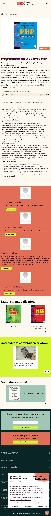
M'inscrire (25, 427)
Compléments (38, 103)
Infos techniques (16, 103)
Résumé (5, 103)
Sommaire (27, 103)
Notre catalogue (11, 14)
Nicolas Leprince (40, 63)
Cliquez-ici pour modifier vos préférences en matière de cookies (26, 513)
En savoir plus (11, 209)
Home (2, 14)
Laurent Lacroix (14, 63)
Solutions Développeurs (18, 67)
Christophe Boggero (8, 65)
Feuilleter (44, 48)
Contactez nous (25, 442)
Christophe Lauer (27, 63)
